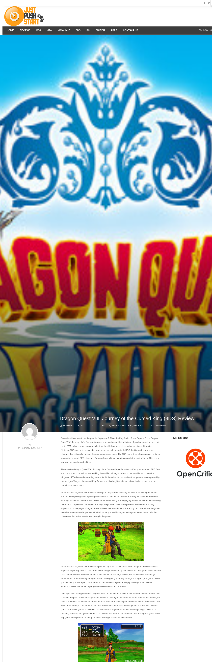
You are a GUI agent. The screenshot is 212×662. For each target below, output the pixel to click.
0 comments (159, 425)
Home (10, 30)
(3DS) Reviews (113, 425)
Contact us (130, 30)
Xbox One (64, 30)
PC (88, 30)
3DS (78, 30)
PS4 (38, 30)
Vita (49, 30)
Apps (114, 30)
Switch (100, 30)
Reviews (25, 30)
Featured (127, 425)
